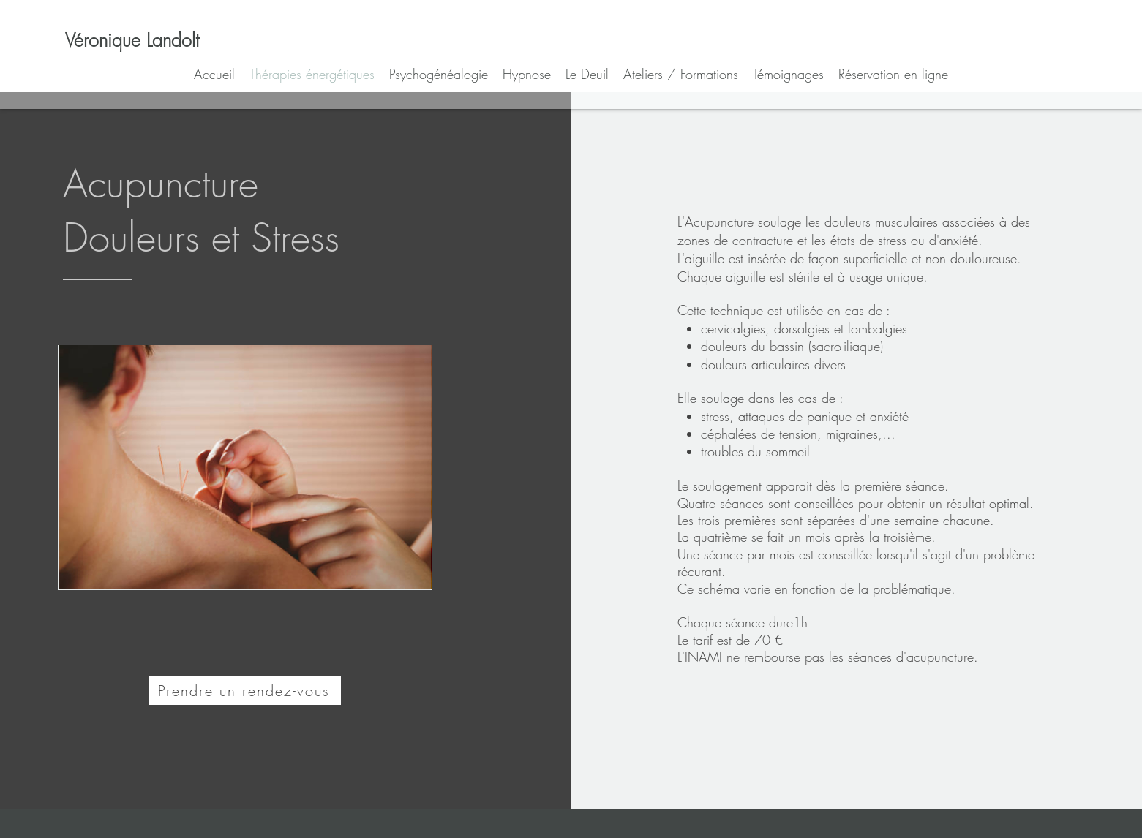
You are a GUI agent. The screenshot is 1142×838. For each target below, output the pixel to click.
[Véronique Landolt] (132, 40)
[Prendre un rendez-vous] (245, 690)
